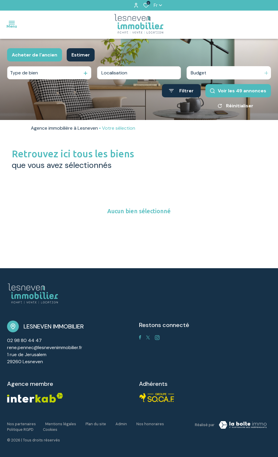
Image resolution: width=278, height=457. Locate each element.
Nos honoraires (150, 423)
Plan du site (96, 423)
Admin (121, 423)
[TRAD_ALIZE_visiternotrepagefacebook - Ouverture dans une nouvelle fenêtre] (140, 337)
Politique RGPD (20, 429)
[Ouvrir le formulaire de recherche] (181, 90)
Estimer (80, 55)
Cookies (50, 429)
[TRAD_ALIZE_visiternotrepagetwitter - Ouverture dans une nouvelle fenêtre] (148, 337)
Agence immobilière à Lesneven (64, 128)
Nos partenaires (21, 423)
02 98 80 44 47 (24, 340)
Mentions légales (60, 423)
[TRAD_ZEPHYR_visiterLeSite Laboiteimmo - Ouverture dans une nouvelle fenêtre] (243, 425)
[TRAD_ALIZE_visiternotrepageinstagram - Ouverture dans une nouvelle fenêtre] (157, 337)
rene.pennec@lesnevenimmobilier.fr (44, 347)
